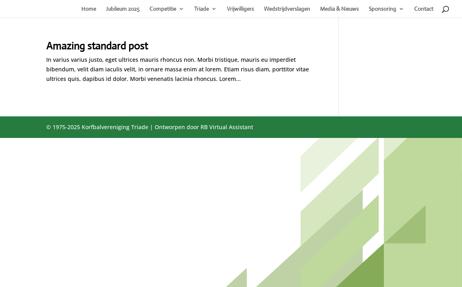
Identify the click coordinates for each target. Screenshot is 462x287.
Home (88, 9)
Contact (423, 9)
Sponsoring (382, 9)
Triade (201, 9)
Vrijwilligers (240, 9)
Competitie (162, 9)
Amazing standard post (97, 45)
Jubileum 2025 (123, 9)
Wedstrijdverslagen (287, 9)
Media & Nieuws (339, 9)
